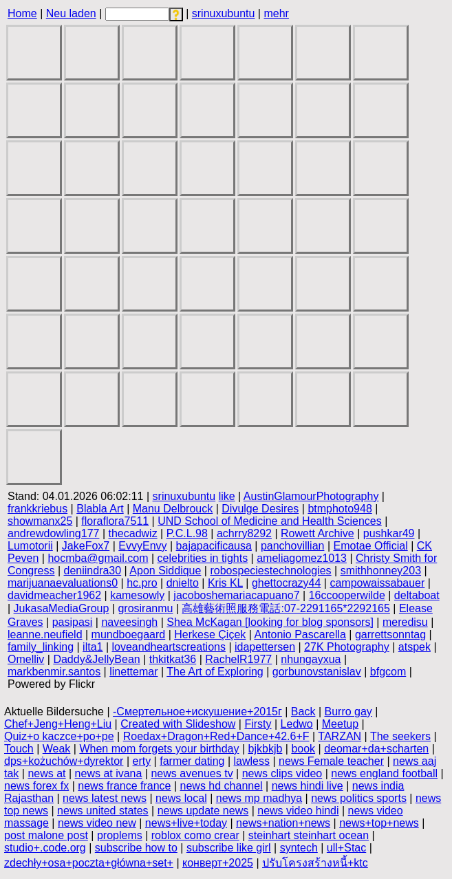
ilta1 (93, 647)
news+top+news (379, 823)
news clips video (282, 773)
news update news (203, 810)
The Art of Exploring (214, 671)
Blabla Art (99, 508)
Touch (19, 749)
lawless (252, 761)
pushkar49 (389, 533)
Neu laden (71, 13)
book (303, 749)
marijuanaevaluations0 (63, 583)
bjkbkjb (265, 749)
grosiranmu (145, 608)
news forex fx (36, 786)
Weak (57, 749)
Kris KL (225, 583)
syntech (299, 848)
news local (181, 798)
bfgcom (388, 671)
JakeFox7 (85, 546)
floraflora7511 (115, 521)
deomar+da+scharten (376, 749)
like (227, 496)
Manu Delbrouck (173, 508)
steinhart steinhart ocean (308, 835)
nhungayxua (311, 659)
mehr (275, 13)
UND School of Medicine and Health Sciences (270, 521)
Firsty (257, 724)
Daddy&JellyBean (96, 659)
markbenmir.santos (54, 671)
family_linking (41, 647)
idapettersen (265, 647)
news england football (384, 773)
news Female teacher (331, 761)
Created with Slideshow (177, 724)
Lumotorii (30, 546)
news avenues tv (192, 773)
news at (46, 773)
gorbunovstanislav (316, 671)
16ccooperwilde (347, 595)
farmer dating (192, 761)
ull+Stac (346, 848)
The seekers (400, 736)
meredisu (405, 622)
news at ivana (108, 773)
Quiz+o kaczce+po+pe (59, 736)
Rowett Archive (317, 533)
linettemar (133, 671)
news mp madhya (259, 798)
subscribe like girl (228, 848)
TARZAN (339, 736)
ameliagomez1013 (302, 558)
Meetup (340, 724)
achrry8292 (244, 533)
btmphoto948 (340, 508)
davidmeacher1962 (54, 595)
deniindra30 (93, 570)
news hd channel (221, 786)
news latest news (105, 798)
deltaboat (417, 595)
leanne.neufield (45, 634)
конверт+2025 (217, 863)
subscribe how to (136, 848)
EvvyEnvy (142, 546)
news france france (124, 786)
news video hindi (297, 810)
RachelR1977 (238, 659)
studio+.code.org (45, 848)
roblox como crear (195, 835)
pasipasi (72, 622)
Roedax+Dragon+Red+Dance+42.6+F (216, 736)
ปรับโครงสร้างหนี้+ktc (315, 863)
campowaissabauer (377, 583)
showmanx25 (40, 521)
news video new (97, 823)
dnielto (182, 583)
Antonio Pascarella (299, 634)
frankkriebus (37, 508)
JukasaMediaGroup (61, 608)
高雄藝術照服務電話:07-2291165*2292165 (285, 608)
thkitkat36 (172, 659)
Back (303, 711)
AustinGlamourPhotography (311, 496)
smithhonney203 (381, 570)
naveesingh (129, 622)
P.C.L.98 (187, 533)
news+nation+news (283, 823)
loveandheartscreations (169, 647)
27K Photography (346, 647)
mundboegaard (129, 634)
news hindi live (307, 786)
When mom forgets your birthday (159, 749)
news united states (103, 810)
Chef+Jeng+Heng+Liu (57, 724)
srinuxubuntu (223, 13)
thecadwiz (132, 533)
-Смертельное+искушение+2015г (197, 711)
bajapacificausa (214, 546)
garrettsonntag (390, 634)
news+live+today (186, 823)
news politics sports (359, 798)
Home (22, 13)
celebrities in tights (203, 558)
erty (141, 761)
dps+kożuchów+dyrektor (63, 761)
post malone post (46, 835)
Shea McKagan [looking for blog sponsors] (270, 622)
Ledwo (297, 724)
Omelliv (26, 659)
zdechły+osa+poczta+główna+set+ (88, 863)
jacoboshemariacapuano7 (236, 595)
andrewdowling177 (53, 533)
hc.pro (142, 583)
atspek (414, 647)
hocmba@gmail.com (97, 558)
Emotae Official (370, 546)
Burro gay (348, 711)
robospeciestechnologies (270, 570)
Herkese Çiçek (210, 634)
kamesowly (137, 595)
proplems (119, 835)
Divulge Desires (260, 508)
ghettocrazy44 (286, 583)
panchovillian (293, 546)
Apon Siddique (165, 570)
